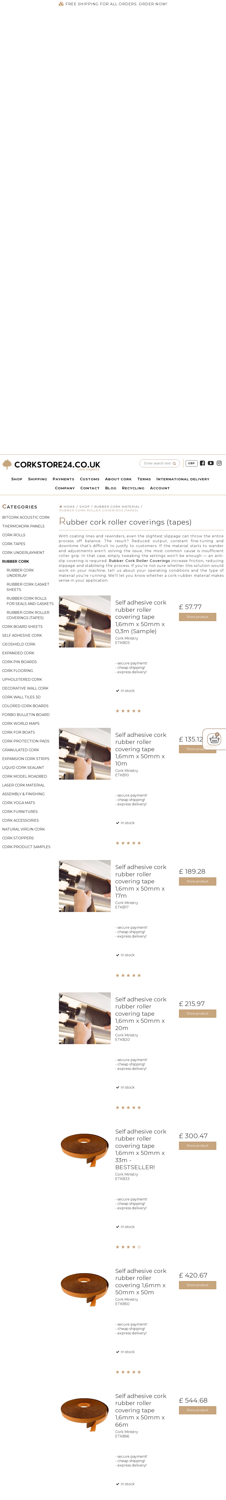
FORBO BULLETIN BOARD (26, 715)
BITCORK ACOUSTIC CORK (26, 517)
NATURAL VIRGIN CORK (23, 829)
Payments (63, 479)
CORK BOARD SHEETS (22, 627)
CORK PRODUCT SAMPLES (26, 847)
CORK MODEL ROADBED (24, 776)
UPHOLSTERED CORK (22, 679)
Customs (90, 479)
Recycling (133, 488)
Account (160, 488)
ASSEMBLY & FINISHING (23, 794)
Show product (197, 617)
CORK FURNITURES (20, 812)
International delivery (182, 479)
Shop (17, 479)
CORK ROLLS (13, 535)
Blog (111, 488)
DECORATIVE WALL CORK (25, 688)
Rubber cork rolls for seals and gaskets (30, 601)
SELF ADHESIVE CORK (22, 635)
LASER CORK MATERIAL (23, 785)
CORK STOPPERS (18, 838)
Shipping (37, 479)
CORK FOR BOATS (18, 732)
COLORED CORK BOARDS (25, 706)
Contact (90, 488)
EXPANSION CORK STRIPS (25, 759)
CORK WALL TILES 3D (21, 697)
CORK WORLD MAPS (21, 723)
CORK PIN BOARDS (19, 662)
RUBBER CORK (15, 561)
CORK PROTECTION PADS (25, 741)
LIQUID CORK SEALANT (23, 768)
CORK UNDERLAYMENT (23, 553)
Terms (144, 479)
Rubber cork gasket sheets (28, 587)
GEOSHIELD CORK (18, 644)
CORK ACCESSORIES (20, 820)
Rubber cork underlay (20, 573)
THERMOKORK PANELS (23, 526)
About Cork (118, 479)
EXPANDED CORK (18, 653)
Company (65, 488)
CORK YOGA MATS (18, 803)
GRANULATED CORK (20, 750)
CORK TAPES (13, 544)
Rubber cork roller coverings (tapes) (28, 615)
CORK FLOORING (17, 671)
